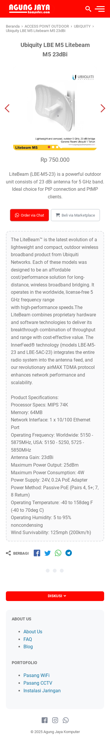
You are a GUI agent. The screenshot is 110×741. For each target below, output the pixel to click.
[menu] (99, 9)
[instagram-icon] (55, 720)
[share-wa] (58, 552)
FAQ (27, 639)
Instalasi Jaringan (42, 690)
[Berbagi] (17, 553)
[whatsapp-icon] (65, 720)
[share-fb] (37, 552)
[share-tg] (68, 552)
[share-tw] (47, 552)
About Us (32, 631)
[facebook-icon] (44, 720)
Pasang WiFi (36, 675)
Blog (28, 646)
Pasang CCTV (37, 683)
